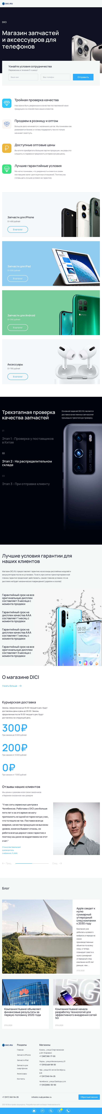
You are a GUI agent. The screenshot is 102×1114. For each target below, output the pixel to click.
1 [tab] (24, 863)
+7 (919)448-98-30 (47, 1064)
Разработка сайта (33, 1104)
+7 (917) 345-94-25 (10, 1097)
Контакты (21, 1079)
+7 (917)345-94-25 (47, 1076)
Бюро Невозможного (51, 1104)
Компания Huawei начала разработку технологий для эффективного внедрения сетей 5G (76, 1013)
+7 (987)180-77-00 (47, 1056)
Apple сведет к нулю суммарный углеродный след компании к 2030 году (86, 916)
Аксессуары (22, 1073)
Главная (20, 1050)
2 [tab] (40, 863)
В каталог (18, 229)
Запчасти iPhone (24, 1055)
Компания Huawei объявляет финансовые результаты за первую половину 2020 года (22, 1012)
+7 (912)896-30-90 (47, 1085)
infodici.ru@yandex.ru (41, 1097)
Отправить (83, 77)
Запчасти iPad (22, 1060)
